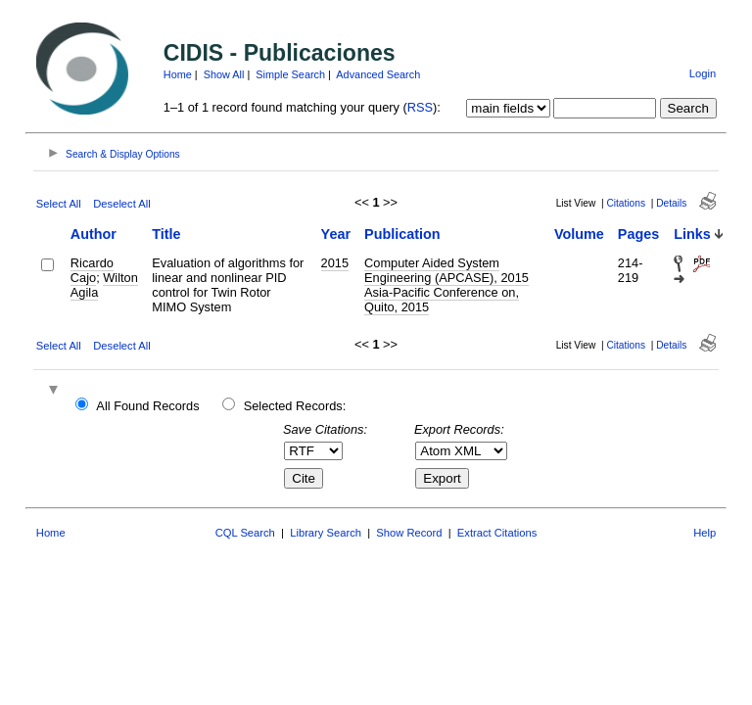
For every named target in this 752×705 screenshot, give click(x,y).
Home (178, 74)
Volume (579, 234)
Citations (625, 203)
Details (671, 203)
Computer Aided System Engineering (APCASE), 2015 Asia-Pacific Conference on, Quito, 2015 (446, 285)
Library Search (325, 533)
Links (692, 234)
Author (93, 234)
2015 (335, 263)
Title (166, 234)
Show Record (409, 533)
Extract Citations (497, 533)
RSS (420, 107)
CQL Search (245, 533)
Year (336, 234)
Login (702, 73)
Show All (224, 74)
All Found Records (147, 406)
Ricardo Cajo (92, 270)
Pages (638, 234)
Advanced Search (378, 74)
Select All (58, 204)
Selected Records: (295, 406)
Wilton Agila (104, 285)
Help (704, 533)
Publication (402, 234)
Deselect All (121, 204)
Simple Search (290, 74)
